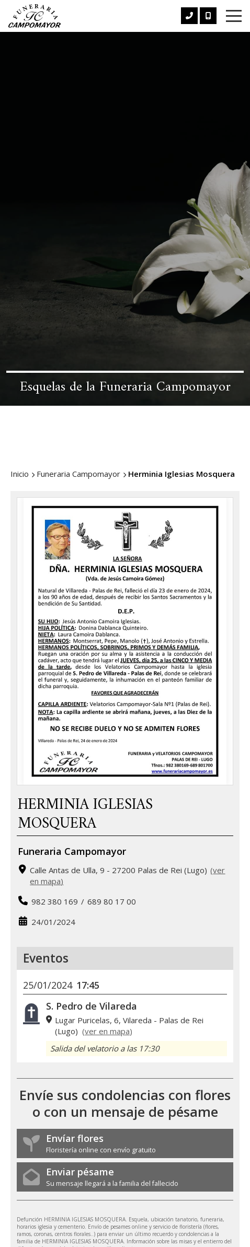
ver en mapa (107, 1031)
